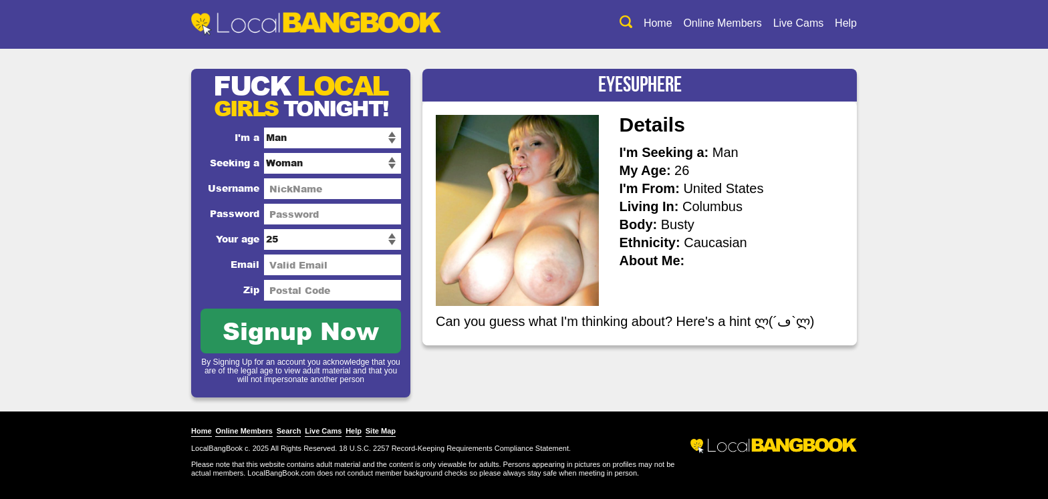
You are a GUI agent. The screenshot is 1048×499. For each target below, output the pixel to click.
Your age (237, 238)
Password (234, 213)
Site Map (381, 431)
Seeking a (234, 162)
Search (289, 431)
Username (233, 188)
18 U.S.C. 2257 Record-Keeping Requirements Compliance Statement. (455, 448)
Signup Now (301, 330)
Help (846, 23)
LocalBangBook (217, 448)
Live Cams (798, 23)
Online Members (722, 23)
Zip (251, 289)
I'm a (247, 137)
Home (658, 23)
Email (245, 264)
